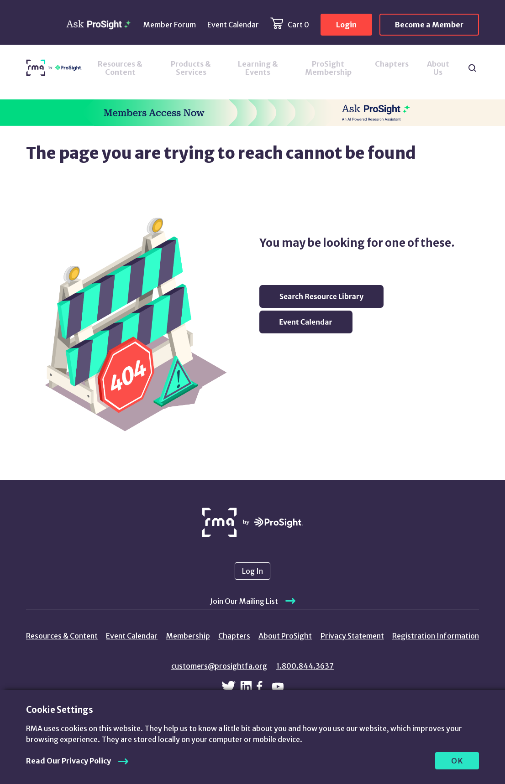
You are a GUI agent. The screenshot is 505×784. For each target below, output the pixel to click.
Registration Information (435, 635)
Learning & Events (258, 68)
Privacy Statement (352, 635)
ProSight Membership (328, 68)
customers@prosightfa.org (219, 665)
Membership (188, 635)
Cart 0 (298, 24)
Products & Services (191, 68)
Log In (252, 571)
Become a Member (429, 24)
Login (346, 24)
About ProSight (285, 635)
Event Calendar (233, 24)
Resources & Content (120, 68)
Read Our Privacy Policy (68, 760)
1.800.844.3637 (305, 665)
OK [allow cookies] (457, 760)
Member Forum (169, 24)
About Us (438, 68)
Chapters (392, 63)
